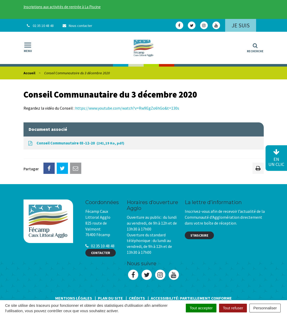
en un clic (276, 158)
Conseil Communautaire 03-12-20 (75, 143)
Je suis (241, 25)
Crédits (137, 298)
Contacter (100, 252)
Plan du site (110, 298)
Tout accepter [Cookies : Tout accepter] (201, 308)
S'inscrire (199, 235)
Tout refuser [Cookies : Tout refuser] (233, 308)
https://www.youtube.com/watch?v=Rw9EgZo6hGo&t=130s (127, 108)
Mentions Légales (73, 298)
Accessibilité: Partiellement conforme (191, 298)
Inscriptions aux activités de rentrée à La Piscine (62, 6)
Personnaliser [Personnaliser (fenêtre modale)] (265, 308)
